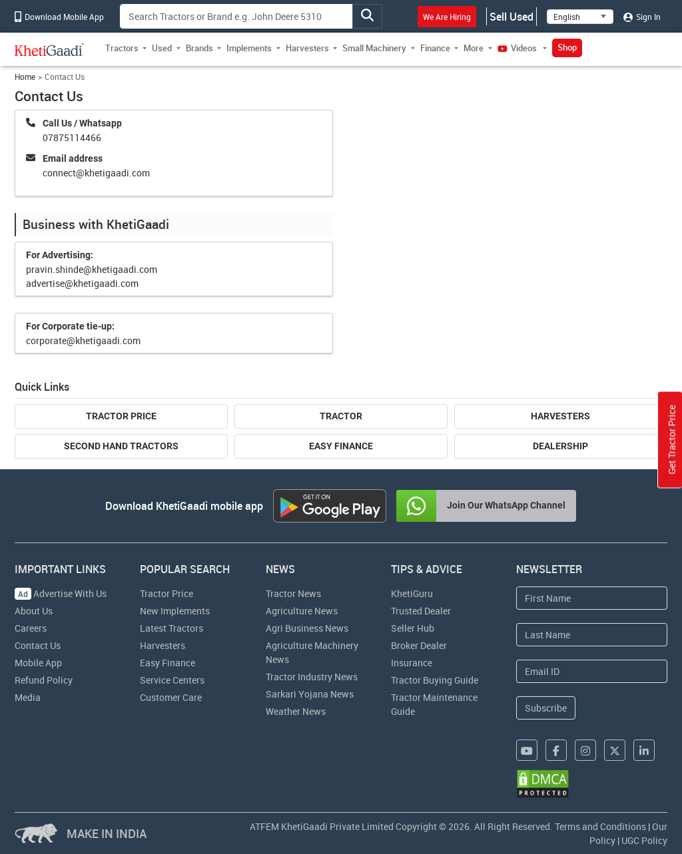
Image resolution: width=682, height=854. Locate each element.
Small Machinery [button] (374, 48)
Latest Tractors (171, 628)
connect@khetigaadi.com (96, 172)
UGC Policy (644, 840)
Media (28, 697)
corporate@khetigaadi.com (83, 340)
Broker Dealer (419, 645)
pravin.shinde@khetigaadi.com (91, 269)
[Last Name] (591, 634)
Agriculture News (302, 610)
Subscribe (546, 708)
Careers (31, 628)
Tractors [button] (122, 48)
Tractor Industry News (312, 676)
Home (25, 77)
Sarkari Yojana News (310, 694)
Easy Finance (341, 446)
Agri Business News (307, 628)
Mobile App (38, 662)
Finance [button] (435, 48)
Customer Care (171, 697)
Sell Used (511, 16)
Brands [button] (199, 48)
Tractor (341, 416)
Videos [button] (518, 48)
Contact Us (38, 645)
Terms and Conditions (600, 826)
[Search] (236, 16)
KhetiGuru (412, 593)
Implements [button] (249, 48)
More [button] (474, 48)
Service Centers (172, 680)
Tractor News (293, 593)
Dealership (560, 446)
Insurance (411, 662)
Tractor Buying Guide (434, 680)
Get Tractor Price (671, 439)
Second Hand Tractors (121, 446)
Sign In (642, 16)
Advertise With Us (61, 593)
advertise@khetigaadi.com (82, 283)
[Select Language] (580, 16)
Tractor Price (121, 416)
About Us (34, 610)
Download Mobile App (59, 16)
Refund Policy (44, 680)
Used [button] (162, 48)
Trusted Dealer (421, 610)
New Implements (175, 610)
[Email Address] (591, 671)
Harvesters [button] (307, 48)
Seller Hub (412, 628)
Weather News (296, 711)
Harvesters (560, 416)
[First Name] (591, 598)
